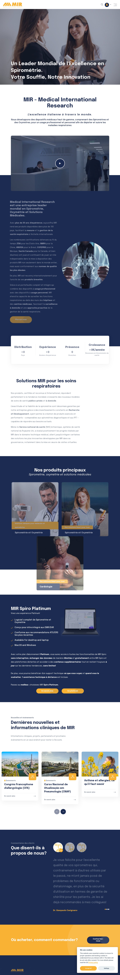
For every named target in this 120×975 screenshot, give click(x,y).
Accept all (88, 968)
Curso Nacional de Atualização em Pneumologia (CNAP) (57, 788)
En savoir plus (9, 796)
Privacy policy (93, 962)
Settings (106, 968)
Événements (10, 780)
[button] (108, 5)
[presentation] (57, 811)
